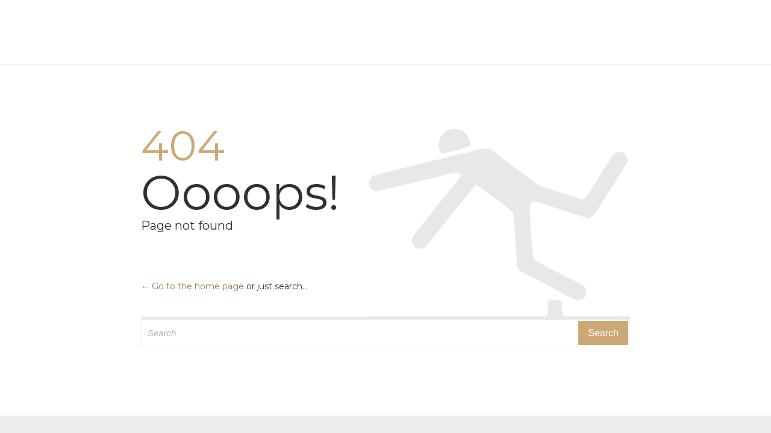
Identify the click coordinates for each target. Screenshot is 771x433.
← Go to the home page (192, 286)
